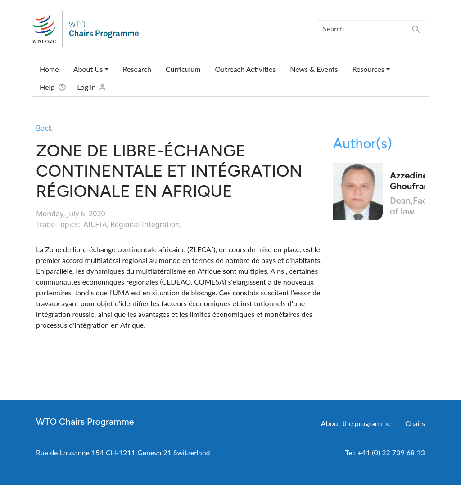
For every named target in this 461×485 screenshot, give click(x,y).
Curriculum (183, 69)
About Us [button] (88, 69)
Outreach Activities (245, 69)
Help (47, 87)
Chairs (415, 423)
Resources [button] (368, 69)
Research (137, 69)
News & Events (314, 69)
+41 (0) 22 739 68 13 (391, 452)
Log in (86, 87)
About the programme (356, 423)
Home (49, 69)
